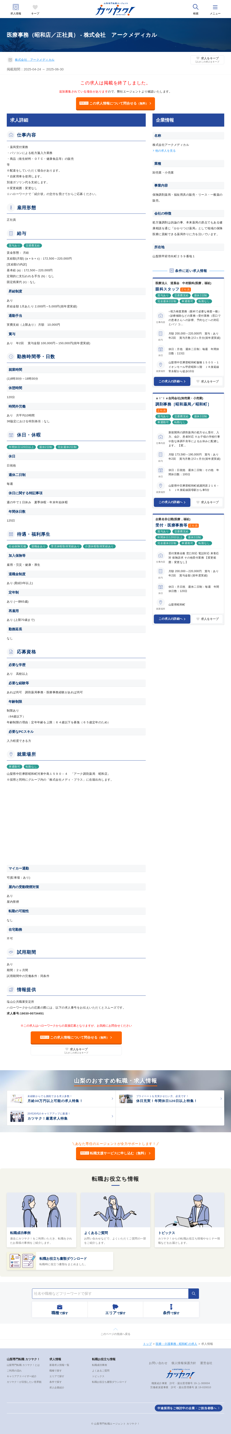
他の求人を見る (165, 150)
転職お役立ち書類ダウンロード (63, 1258)
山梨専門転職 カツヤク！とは (23, 1365)
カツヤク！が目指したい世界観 (24, 1382)
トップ (147, 1344)
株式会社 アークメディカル (35, 59)
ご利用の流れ (14, 1370)
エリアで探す (56, 1376)
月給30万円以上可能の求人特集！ (55, 1101)
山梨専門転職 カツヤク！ (23, 1359)
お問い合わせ (158, 1363)
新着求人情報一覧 (59, 1365)
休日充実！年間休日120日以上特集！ (167, 1101)
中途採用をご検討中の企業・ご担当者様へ (187, 1408)
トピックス (166, 1233)
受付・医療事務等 (171, 525)
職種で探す (55, 1370)
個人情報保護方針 (183, 1363)
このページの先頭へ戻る (115, 1334)
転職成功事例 (20, 1233)
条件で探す (55, 1382)
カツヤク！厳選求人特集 (48, 1118)
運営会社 (206, 1363)
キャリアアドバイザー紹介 (22, 1376)
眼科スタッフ (167, 289)
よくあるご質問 (96, 1233)
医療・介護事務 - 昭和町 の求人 (176, 1344)
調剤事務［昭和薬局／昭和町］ (183, 404)
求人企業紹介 (56, 1387)
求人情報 (15, 13)
